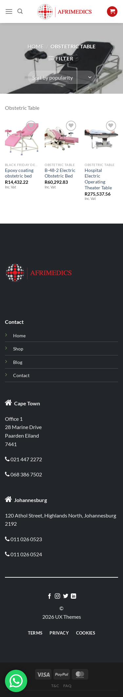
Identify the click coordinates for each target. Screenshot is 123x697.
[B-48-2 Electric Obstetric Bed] (61, 139)
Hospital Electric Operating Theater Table (98, 179)
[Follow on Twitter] (65, 596)
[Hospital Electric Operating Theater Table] (101, 139)
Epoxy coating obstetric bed (19, 173)
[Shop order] (61, 77)
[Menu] (9, 11)
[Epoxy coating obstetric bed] (21, 139)
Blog (17, 362)
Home (36, 46)
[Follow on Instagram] (57, 596)
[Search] (20, 11)
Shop (18, 348)
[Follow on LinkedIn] (73, 596)
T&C (55, 685)
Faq (67, 685)
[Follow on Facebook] (49, 596)
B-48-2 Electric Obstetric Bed (60, 173)
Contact (21, 375)
